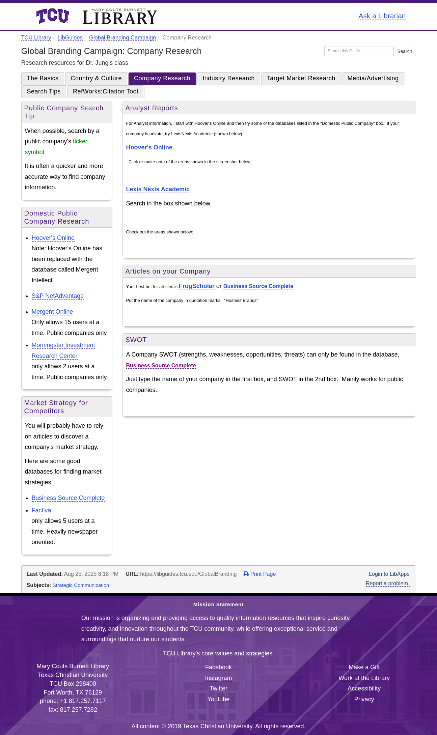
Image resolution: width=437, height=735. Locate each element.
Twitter (218, 688)
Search (404, 51)
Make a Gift (364, 667)
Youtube (218, 699)
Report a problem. (388, 583)
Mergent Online (52, 311)
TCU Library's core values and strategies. (218, 653)
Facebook (218, 667)
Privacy (364, 699)
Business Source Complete (68, 497)
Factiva (41, 510)
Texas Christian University (217, 726)
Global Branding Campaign (122, 37)
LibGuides (70, 37)
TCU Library (36, 37)
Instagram (218, 678)
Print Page (260, 574)
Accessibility (364, 688)
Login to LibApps (389, 574)
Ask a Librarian (382, 16)
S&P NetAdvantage (58, 295)
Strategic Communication (81, 585)
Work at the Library (364, 678)
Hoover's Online (53, 237)
